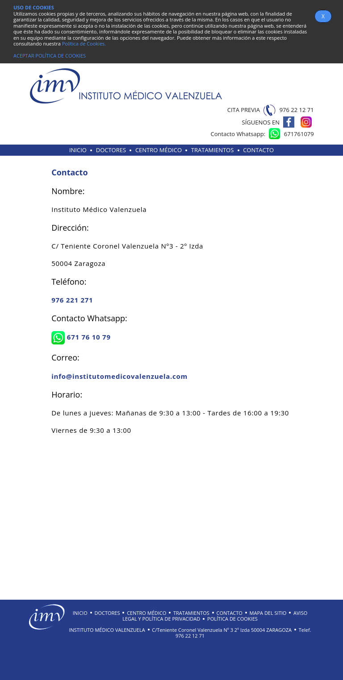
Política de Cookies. (84, 43)
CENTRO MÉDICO (158, 150)
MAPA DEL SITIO (268, 613)
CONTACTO (258, 150)
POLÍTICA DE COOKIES (232, 618)
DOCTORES (111, 150)
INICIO (78, 150)
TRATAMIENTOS (212, 150)
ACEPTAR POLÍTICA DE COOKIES (49, 55)
